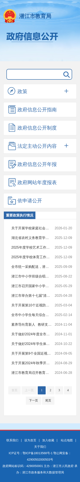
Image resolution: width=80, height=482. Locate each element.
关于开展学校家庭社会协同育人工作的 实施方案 (33, 228)
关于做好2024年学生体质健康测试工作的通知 (33, 343)
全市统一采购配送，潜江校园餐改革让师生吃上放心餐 (33, 266)
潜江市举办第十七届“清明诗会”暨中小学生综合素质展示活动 (33, 295)
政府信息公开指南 (32, 109)
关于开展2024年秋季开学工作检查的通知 (33, 363)
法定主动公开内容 (32, 146)
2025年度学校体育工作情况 (33, 257)
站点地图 (67, 440)
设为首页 (30, 440)
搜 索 (65, 74)
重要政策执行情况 (19, 215)
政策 (17, 91)
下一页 (33, 400)
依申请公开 (25, 200)
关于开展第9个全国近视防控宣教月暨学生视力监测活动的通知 (33, 353)
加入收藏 (48, 440)
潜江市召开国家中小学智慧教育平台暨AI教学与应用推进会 (33, 286)
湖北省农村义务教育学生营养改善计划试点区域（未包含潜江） (33, 237)
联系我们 (12, 440)
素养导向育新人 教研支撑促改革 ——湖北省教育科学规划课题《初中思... (33, 324)
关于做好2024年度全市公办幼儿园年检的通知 (33, 334)
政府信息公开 (40, 44)
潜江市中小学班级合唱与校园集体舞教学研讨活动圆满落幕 (33, 276)
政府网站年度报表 (32, 182)
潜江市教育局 (35, 16)
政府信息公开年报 (32, 164)
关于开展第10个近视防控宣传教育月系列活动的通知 (33, 305)
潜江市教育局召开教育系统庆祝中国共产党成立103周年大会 (33, 372)
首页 (14, 390)
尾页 (48, 400)
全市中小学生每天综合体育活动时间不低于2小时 (33, 315)
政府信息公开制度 (32, 127)
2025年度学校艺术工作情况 (33, 247)
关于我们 (40, 446)
